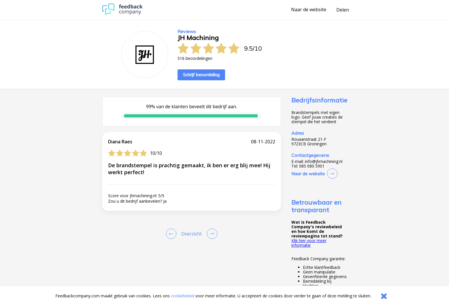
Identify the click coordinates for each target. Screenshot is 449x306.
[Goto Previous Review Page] (172, 234)
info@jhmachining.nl (323, 161)
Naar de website (308, 10)
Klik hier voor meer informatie (309, 243)
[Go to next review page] (211, 234)
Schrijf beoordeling (201, 74)
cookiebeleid (182, 296)
